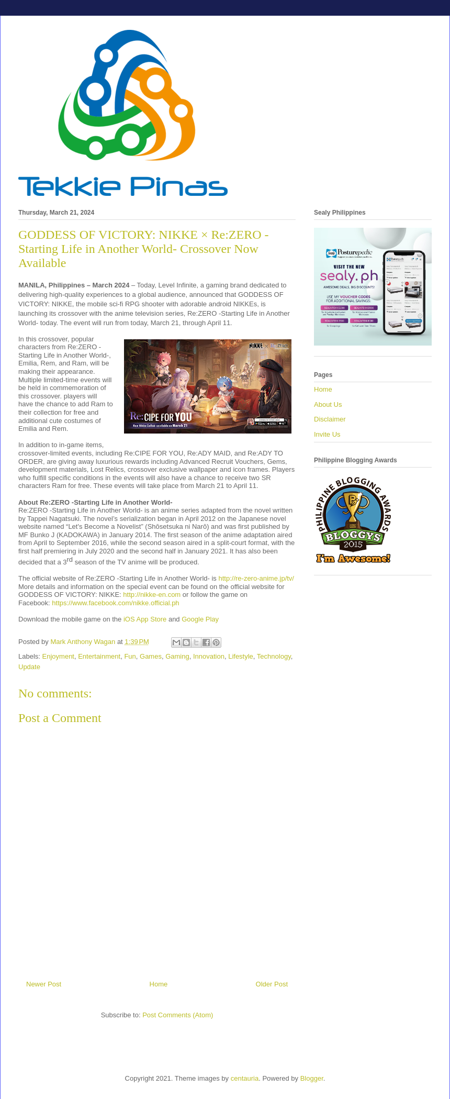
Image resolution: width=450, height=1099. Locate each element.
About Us (328, 404)
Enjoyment (58, 656)
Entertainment (99, 656)
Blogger (311, 1078)
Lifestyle (240, 656)
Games (151, 656)
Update (29, 667)
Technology (274, 656)
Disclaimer (330, 419)
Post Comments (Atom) (177, 1015)
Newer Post (43, 984)
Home (159, 984)
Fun (130, 656)
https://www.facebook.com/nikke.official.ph (115, 603)
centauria (244, 1078)
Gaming (177, 656)
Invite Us (327, 434)
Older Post (272, 984)
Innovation (208, 656)
